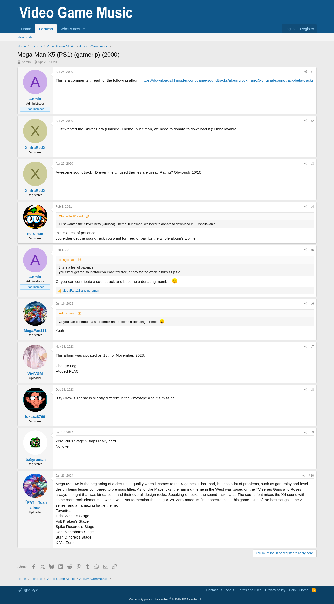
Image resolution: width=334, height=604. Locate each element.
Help (292, 590)
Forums (46, 29)
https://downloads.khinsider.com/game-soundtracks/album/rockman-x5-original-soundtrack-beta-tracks (227, 80)
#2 (312, 121)
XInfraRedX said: (71, 216)
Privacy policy (275, 590)
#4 (312, 206)
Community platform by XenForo (167, 599)
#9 (312, 432)
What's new (70, 29)
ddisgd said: (67, 260)
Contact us (214, 590)
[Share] (305, 72)
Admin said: (67, 313)
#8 (312, 389)
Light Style (28, 590)
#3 (312, 163)
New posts (25, 37)
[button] (84, 28)
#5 (312, 250)
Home (26, 29)
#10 (311, 475)
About (230, 590)
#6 (312, 303)
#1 (312, 72)
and (80, 290)
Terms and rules (249, 590)
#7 (312, 346)
